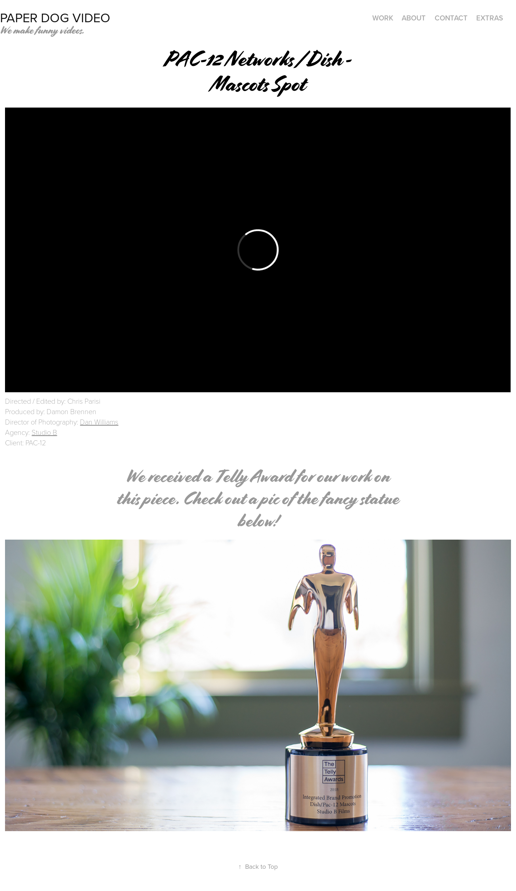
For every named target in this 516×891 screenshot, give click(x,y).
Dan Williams (99, 422)
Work (382, 18)
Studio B (44, 432)
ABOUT (414, 18)
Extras (489, 18)
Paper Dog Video (55, 17)
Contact (451, 18)
